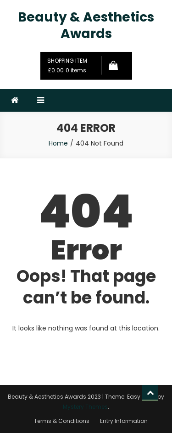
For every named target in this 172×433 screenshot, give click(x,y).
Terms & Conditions (61, 421)
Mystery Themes (85, 407)
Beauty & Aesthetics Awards (86, 25)
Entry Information (124, 421)
